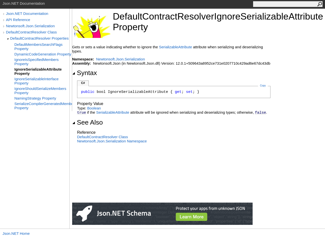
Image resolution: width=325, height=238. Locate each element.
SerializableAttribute (175, 47)
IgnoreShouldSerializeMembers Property (40, 90)
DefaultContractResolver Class (31, 32)
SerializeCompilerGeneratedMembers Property (43, 106)
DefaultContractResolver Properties (39, 38)
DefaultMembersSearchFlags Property (38, 46)
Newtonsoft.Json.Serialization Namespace (112, 141)
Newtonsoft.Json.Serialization (30, 26)
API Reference (18, 20)
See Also (87, 122)
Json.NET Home (16, 233)
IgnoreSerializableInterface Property (36, 81)
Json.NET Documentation (27, 13)
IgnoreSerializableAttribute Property (38, 71)
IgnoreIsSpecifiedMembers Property (36, 61)
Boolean (94, 108)
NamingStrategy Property (35, 98)
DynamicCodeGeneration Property (42, 54)
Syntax (84, 73)
